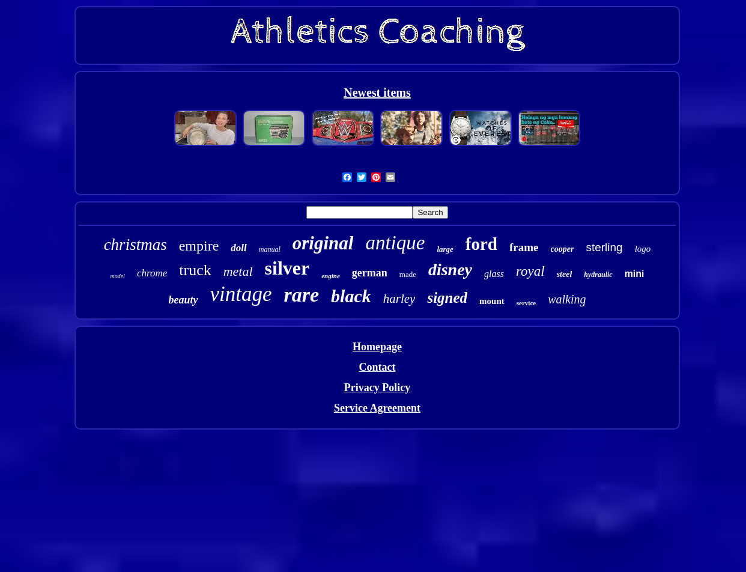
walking (567, 299)
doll (238, 248)
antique (395, 243)
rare (302, 295)
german (369, 273)
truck (195, 270)
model (117, 276)
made (407, 274)
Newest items (377, 92)
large (445, 249)
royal (530, 271)
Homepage (377, 347)
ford (481, 244)
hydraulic (598, 274)
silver (287, 268)
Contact (377, 367)
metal (238, 271)
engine (330, 275)
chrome (152, 273)
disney (450, 269)
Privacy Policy (377, 388)
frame (524, 247)
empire (199, 246)
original (323, 243)
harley (399, 298)
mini (634, 274)
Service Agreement (377, 408)
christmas (135, 245)
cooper (562, 249)
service (526, 302)
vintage (241, 294)
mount (492, 301)
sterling (604, 247)
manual (270, 249)
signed (447, 298)
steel (564, 274)
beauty (183, 300)
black (351, 296)
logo (643, 249)
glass (494, 274)
